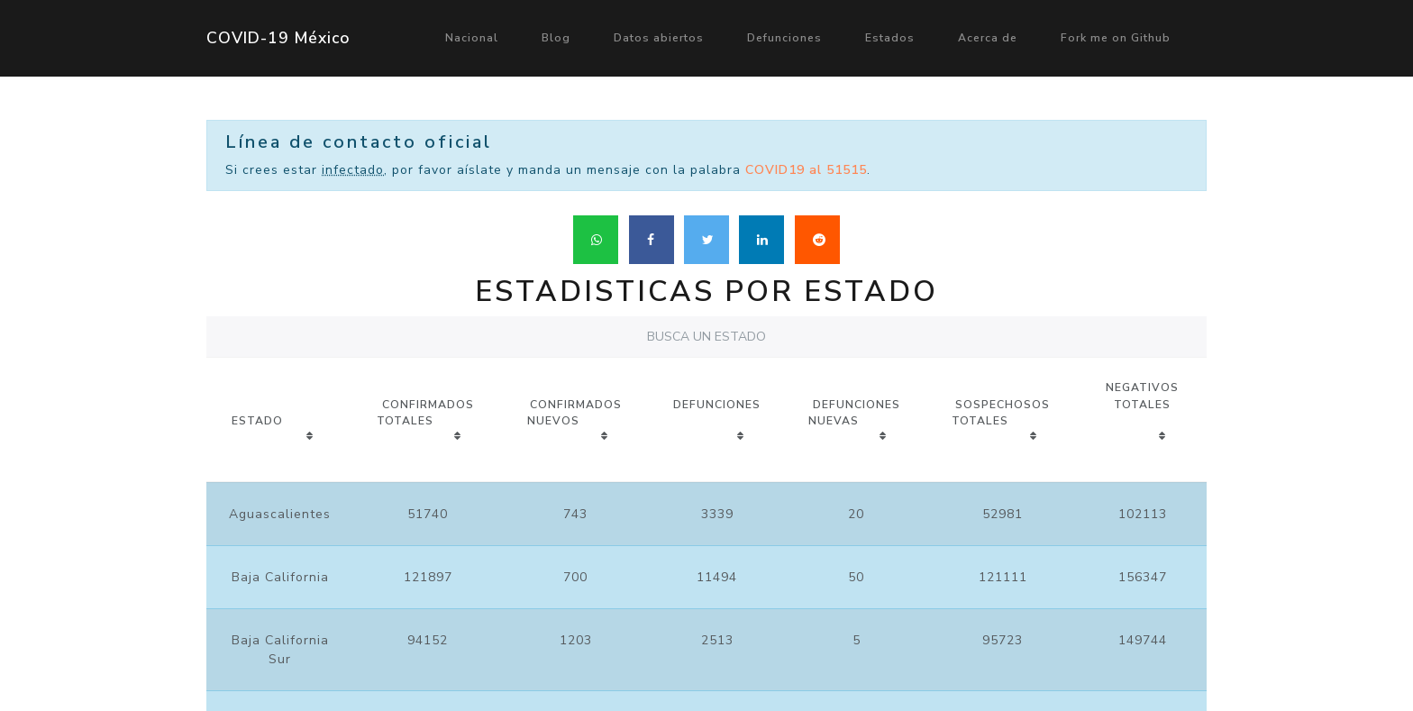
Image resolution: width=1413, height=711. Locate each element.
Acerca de (987, 38)
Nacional (471, 38)
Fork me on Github (1116, 38)
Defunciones (784, 38)
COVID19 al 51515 (806, 169)
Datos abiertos (659, 38)
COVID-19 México (278, 38)
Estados (890, 38)
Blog (556, 38)
